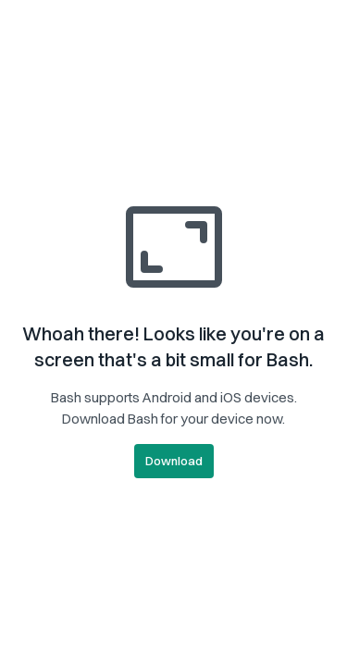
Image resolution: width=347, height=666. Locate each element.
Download (174, 460)
